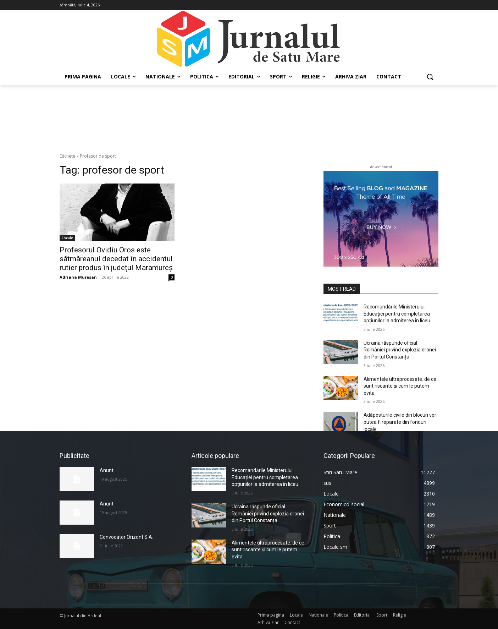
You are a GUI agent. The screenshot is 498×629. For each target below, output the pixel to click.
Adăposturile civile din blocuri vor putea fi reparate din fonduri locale (400, 422)
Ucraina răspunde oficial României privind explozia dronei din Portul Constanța (400, 350)
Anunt (107, 470)
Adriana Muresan (78, 277)
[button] (429, 76)
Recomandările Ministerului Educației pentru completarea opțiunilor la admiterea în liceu (397, 313)
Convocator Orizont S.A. (126, 537)
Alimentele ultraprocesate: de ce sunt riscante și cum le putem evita (400, 386)
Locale (67, 237)
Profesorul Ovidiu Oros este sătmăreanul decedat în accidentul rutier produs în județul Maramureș (116, 259)
